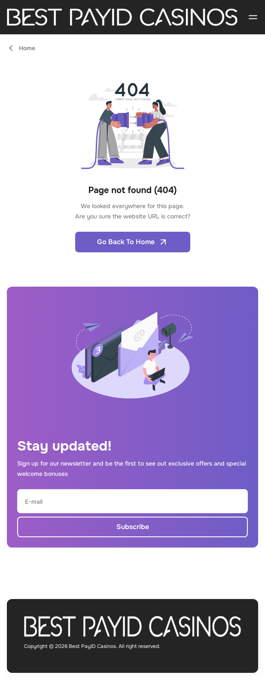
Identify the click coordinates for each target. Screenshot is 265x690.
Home (27, 48)
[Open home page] (122, 17)
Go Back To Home (132, 242)
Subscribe (132, 526)
